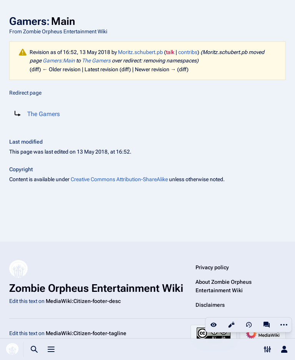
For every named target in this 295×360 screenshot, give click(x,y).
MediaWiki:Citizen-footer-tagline (86, 333)
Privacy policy (212, 267)
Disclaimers (210, 305)
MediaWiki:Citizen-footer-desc (83, 301)
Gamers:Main (59, 60)
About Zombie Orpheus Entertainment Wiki (224, 286)
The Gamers (96, 60)
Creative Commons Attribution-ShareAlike (119, 179)
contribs (187, 52)
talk (170, 52)
